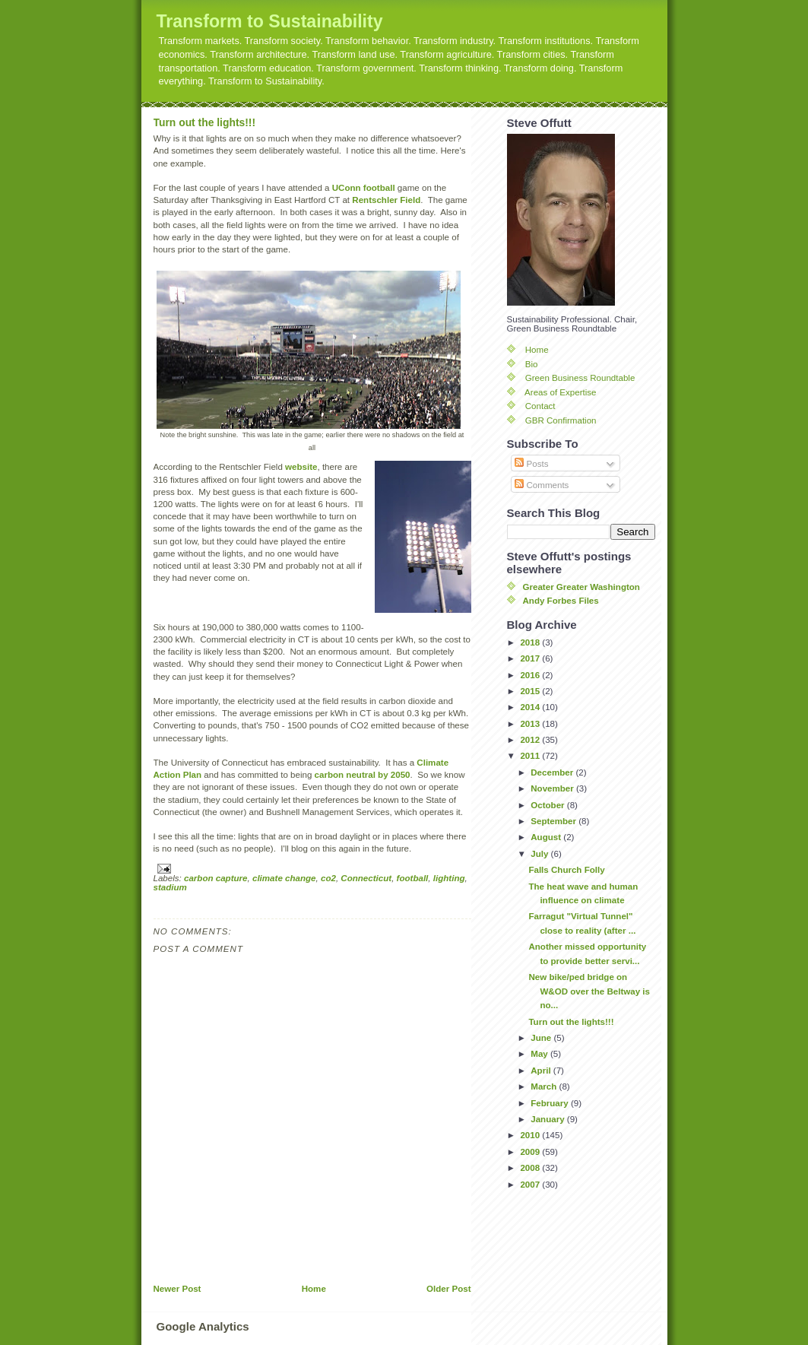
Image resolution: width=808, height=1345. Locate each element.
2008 (531, 1167)
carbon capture (216, 878)
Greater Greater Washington (581, 587)
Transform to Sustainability (270, 21)
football (413, 878)
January (549, 1119)
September (554, 821)
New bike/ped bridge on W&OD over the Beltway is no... (589, 991)
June (542, 1037)
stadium (170, 887)
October (549, 805)
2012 (531, 739)
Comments (542, 485)
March (545, 1086)
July (540, 853)
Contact (540, 406)
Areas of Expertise (560, 392)
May (540, 1053)
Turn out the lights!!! (205, 122)
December (553, 772)
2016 (531, 675)
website (301, 466)
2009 (531, 1151)
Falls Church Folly (566, 869)
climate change (284, 878)
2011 (531, 755)
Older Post (448, 1288)
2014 (531, 707)
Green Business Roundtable (580, 377)
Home (314, 1288)
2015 (531, 691)
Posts (531, 463)
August (547, 837)
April (542, 1070)
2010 (531, 1135)
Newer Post (177, 1288)
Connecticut (366, 878)
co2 (328, 878)
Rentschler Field (386, 200)
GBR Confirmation (561, 420)
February (551, 1103)
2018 (531, 642)
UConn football (363, 187)
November (553, 788)
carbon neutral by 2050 (362, 774)
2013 (531, 723)
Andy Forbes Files (561, 600)
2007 (531, 1184)
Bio (531, 364)
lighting (449, 878)
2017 (531, 658)
